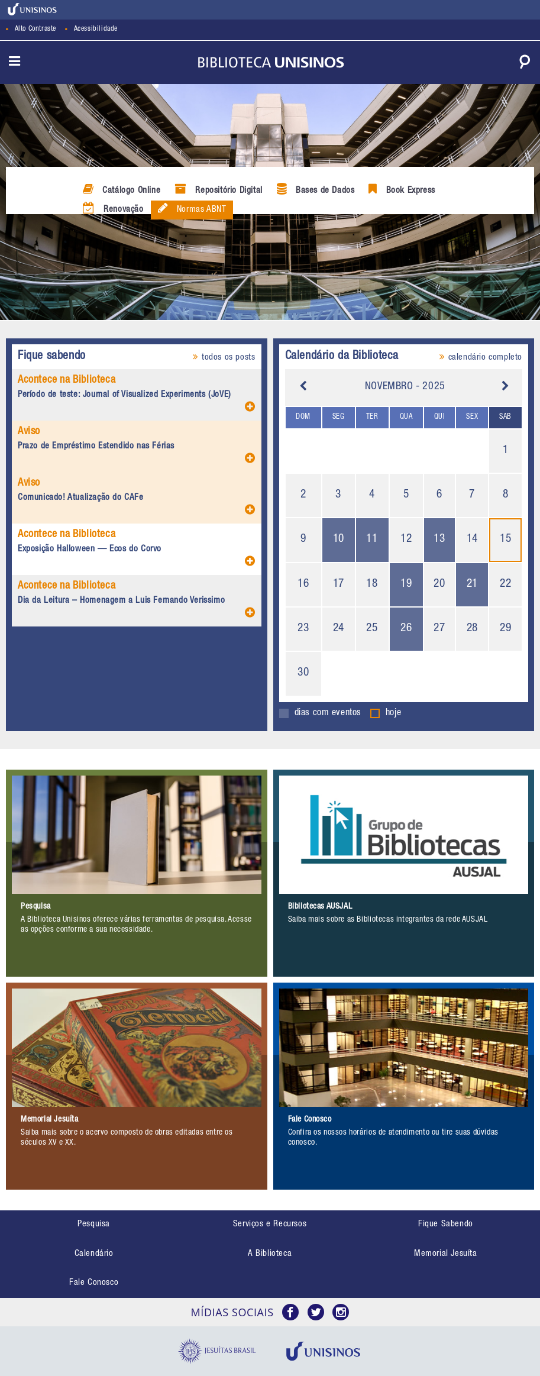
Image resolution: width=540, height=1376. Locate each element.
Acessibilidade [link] (96, 29)
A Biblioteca (270, 1253)
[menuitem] (94, 1224)
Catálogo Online (121, 189)
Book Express (401, 189)
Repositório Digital (218, 189)
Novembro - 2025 (405, 387)
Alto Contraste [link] (35, 29)
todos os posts (224, 357)
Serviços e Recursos (269, 1224)
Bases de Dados (316, 189)
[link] (32, 9)
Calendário (94, 1253)
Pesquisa (93, 1224)
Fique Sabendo (445, 1224)
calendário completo (480, 357)
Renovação (113, 208)
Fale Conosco (93, 1282)
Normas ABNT (192, 208)
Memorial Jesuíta (445, 1253)
